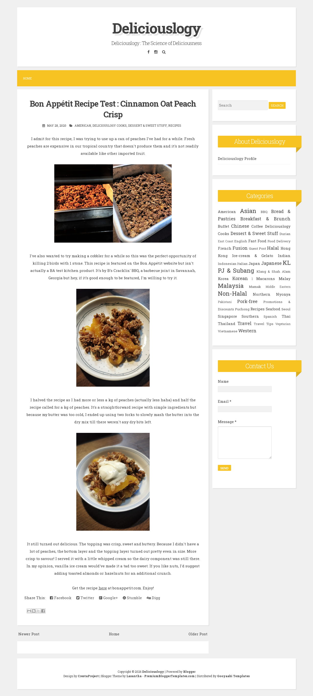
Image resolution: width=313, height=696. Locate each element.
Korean (240, 278)
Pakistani (225, 302)
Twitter (85, 597)
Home (27, 78)
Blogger (189, 671)
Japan (254, 263)
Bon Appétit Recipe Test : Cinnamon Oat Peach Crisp (113, 108)
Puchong (242, 309)
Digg (153, 597)
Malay (285, 278)
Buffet (223, 226)
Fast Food (257, 240)
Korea (223, 278)
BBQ (264, 212)
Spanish (270, 316)
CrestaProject (88, 675)
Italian (242, 263)
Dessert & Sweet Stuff (147, 125)
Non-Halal (232, 293)
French (224, 248)
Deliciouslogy (156, 27)
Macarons (265, 278)
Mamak (255, 286)
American (83, 125)
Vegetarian (283, 324)
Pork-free (247, 301)
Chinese (240, 226)
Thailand (226, 323)
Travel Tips (263, 324)
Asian (248, 211)
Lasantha (134, 675)
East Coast (225, 241)
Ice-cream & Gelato (252, 255)
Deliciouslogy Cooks (109, 125)
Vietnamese (227, 331)
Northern (261, 294)
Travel (244, 323)
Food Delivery (279, 241)
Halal (273, 248)
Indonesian (227, 263)
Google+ (108, 597)
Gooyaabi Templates (233, 675)
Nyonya (283, 294)
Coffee (257, 226)
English (240, 241)
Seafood (273, 308)
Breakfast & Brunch (265, 219)
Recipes (174, 125)
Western (247, 331)
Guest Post (257, 248)
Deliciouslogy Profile (237, 158)
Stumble (132, 597)
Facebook (60, 597)
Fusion (240, 248)
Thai (286, 316)
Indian (284, 255)
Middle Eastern (278, 287)
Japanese (271, 263)
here (103, 587)
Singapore (227, 316)
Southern (250, 316)
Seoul (286, 309)
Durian (285, 234)
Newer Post (28, 633)
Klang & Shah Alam (274, 271)
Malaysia (231, 286)
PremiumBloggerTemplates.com (169, 675)
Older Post (198, 633)
